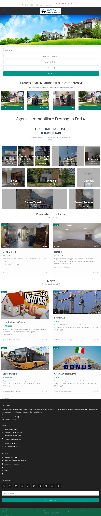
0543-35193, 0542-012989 (13, 436)
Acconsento (46, 513)
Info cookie (55, 513)
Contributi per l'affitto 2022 (15, 322)
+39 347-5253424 (29, 5)
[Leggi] (5, 261)
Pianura (93, 159)
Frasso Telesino (34, 202)
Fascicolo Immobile (11, 457)
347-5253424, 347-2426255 (13, 439)
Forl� (13, 181)
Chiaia (68, 159)
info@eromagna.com (45, 5)
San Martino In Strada (26, 158)
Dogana (9, 159)
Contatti (7, 470)
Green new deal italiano (65, 373)
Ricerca (51, 74)
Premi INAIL (59, 317)
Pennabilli (51, 181)
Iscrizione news (50, 500)
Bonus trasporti (10, 373)
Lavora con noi (9, 473)
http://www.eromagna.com (13, 446)
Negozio (58, 251)
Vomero (89, 181)
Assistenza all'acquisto (12, 464)
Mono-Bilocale (9, 251)
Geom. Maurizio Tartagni (13, 340)
